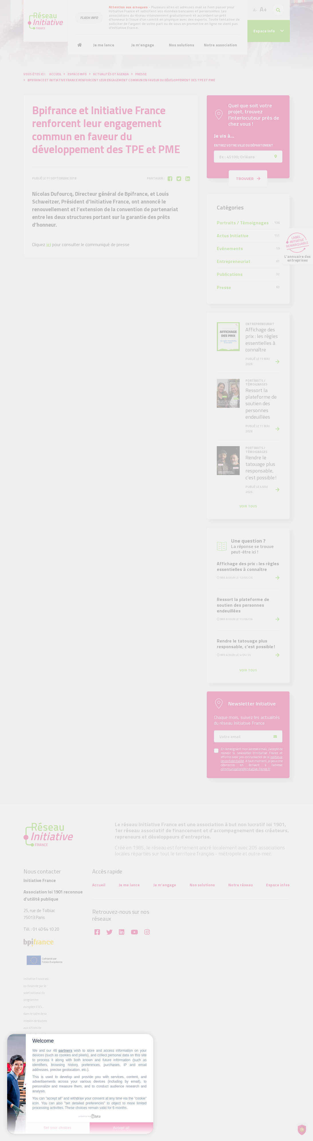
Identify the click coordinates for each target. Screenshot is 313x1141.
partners (65, 1051)
